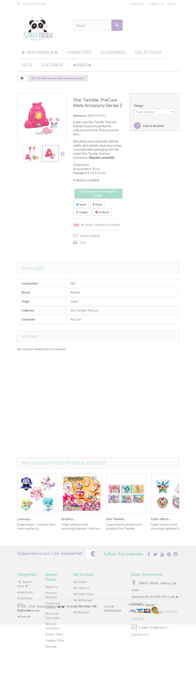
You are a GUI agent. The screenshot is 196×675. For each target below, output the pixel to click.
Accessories (113, 52)
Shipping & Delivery (52, 605)
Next (62, 153)
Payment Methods (51, 595)
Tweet (81, 204)
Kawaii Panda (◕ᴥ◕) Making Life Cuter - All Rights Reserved (56, 659)
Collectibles (148, 52)
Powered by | (142, 655)
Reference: (80, 115)
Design (139, 106)
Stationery (52, 65)
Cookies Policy (54, 640)
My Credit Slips (83, 594)
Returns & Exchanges (52, 615)
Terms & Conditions (52, 626)
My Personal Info (85, 606)
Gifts (27, 65)
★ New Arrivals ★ (40, 52)
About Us (51, 587)
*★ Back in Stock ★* (24, 584)
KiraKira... (68, 519)
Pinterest (102, 212)
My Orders (80, 582)
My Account (83, 574)
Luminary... (24, 519)
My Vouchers (81, 612)
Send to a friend (90, 235)
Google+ (82, 212)
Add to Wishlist (153, 126)
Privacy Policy (54, 634)
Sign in (172, 4)
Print (83, 242)
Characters (79, 52)
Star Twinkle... (116, 519)
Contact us (136, 4)
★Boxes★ (82, 65)
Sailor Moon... (161, 519)
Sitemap (50, 646)
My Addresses (82, 600)
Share (97, 204)
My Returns (81, 588)
